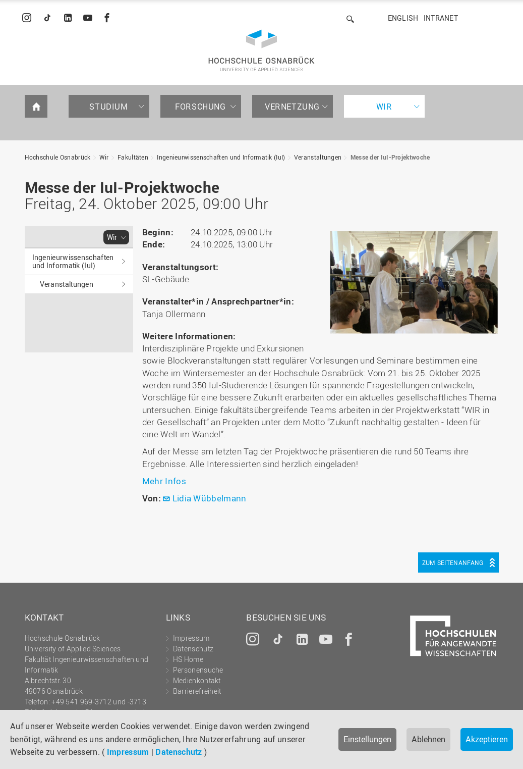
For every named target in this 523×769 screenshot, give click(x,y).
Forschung (200, 106)
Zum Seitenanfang (453, 562)
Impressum (128, 751)
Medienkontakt (197, 680)
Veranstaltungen (318, 157)
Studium (108, 106)
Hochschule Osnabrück (58, 157)
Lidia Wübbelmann (209, 498)
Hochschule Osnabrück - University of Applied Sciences (261, 50)
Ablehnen (428, 739)
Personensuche (198, 670)
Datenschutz (178, 751)
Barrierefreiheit (197, 691)
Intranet (441, 18)
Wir (384, 106)
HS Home (188, 659)
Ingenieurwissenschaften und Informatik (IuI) (221, 157)
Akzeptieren (487, 739)
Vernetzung (292, 106)
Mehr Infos (165, 481)
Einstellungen (367, 739)
